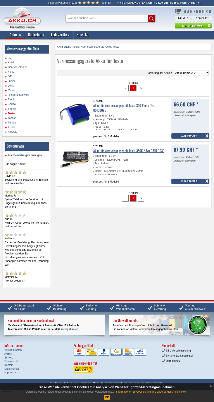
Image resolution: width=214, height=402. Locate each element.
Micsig (11, 90)
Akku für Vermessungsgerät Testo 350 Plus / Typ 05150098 (123, 108)
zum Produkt (189, 135)
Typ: (97, 123)
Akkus (15, 34)
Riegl (11, 99)
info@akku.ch (69, 329)
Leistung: (100, 119)
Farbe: (98, 126)
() (62, 2)
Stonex (12, 108)
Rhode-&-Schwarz (18, 94)
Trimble (12, 122)
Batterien (36, 34)
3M (10, 57)
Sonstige (83, 34)
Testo (11, 113)
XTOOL (12, 131)
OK (107, 397)
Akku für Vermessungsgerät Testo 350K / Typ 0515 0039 (128, 150)
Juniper (12, 81)
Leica (11, 85)
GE (10, 76)
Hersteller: (101, 174)
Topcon (12, 118)
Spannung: (101, 115)
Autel (11, 62)
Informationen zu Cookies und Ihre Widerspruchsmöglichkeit (151, 391)
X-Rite (11, 127)
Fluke (11, 71)
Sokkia (12, 104)
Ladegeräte (60, 34)
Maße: (98, 170)
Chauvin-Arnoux (17, 67)
